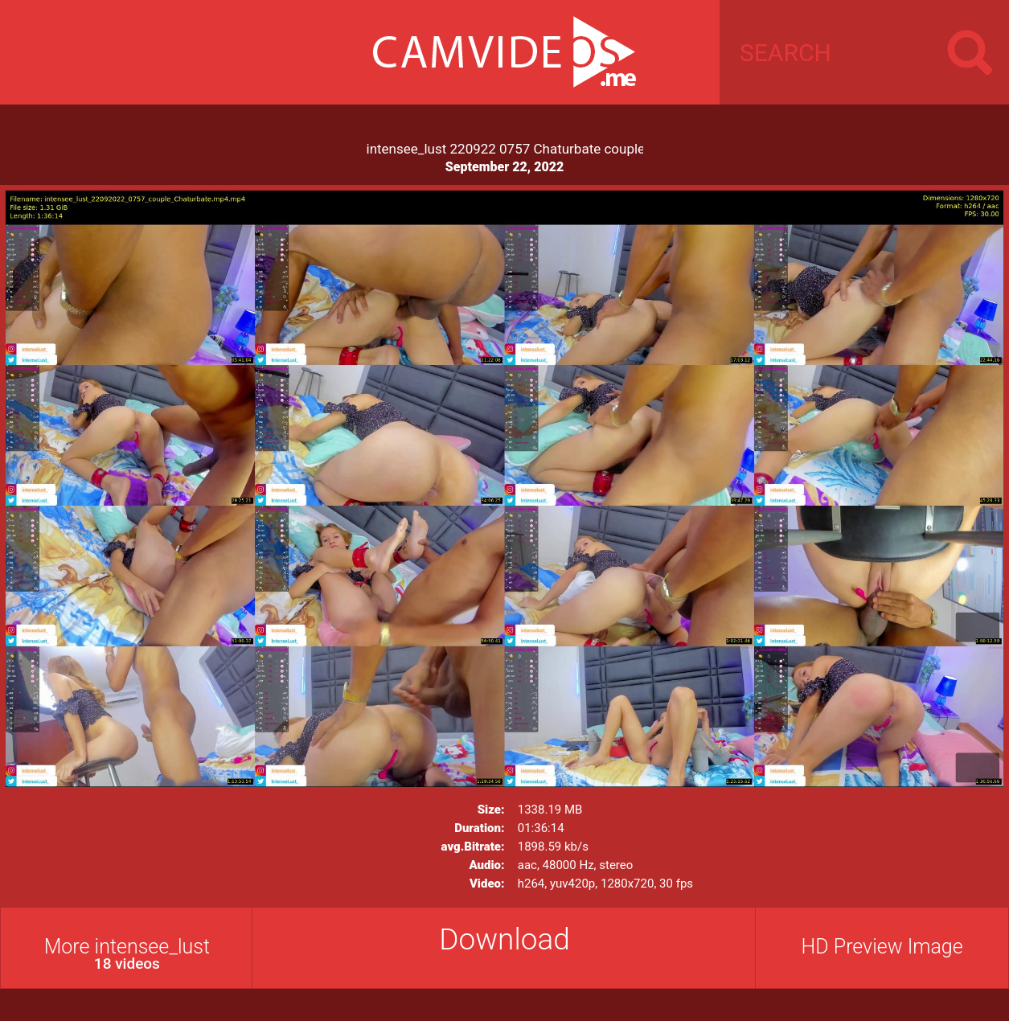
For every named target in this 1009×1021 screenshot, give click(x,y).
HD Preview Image (882, 946)
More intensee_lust (127, 954)
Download (504, 939)
